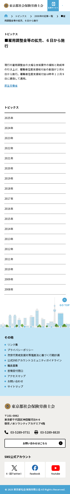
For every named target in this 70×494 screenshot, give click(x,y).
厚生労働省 (11, 85)
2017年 (8, 198)
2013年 (8, 239)
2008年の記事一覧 (43, 16)
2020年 (8, 168)
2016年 (8, 208)
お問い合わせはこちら (35, 443)
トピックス (21, 16)
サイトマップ (15, 386)
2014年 (8, 229)
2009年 (8, 279)
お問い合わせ (15, 381)
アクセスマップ (16, 376)
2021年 (8, 158)
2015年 (8, 219)
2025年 (8, 118)
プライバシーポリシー (20, 350)
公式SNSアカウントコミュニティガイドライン (34, 360)
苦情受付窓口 (15, 371)
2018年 (8, 188)
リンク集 (12, 344)
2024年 (8, 128)
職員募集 (12, 365)
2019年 (8, 178)
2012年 (8, 249)
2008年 (8, 289)
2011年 (8, 259)
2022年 (8, 148)
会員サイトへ (53, 8)
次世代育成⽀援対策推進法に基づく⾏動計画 (33, 355)
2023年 (8, 138)
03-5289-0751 (20, 432)
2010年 (8, 269)
